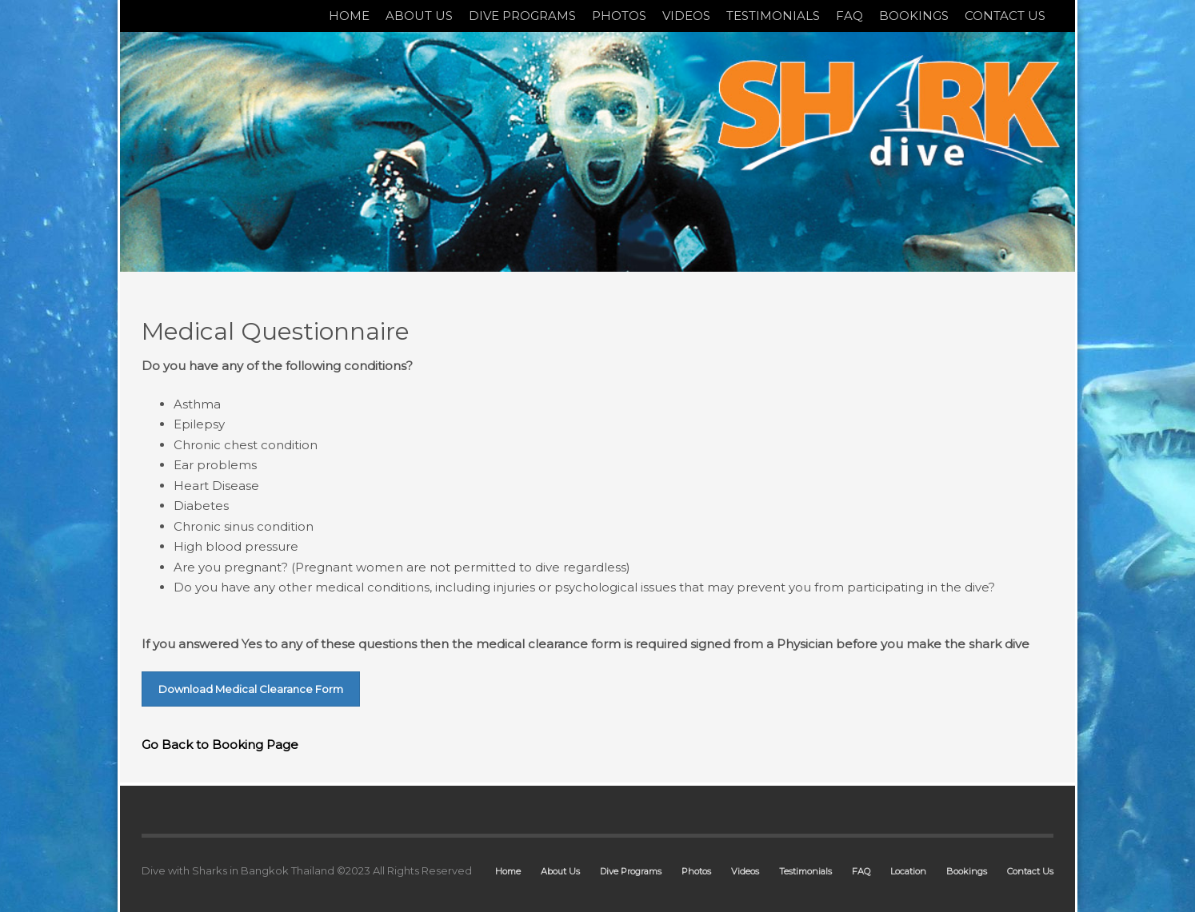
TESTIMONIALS (773, 15)
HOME (349, 15)
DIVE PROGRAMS (522, 15)
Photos (696, 871)
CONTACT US (1005, 15)
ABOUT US (419, 15)
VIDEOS (686, 15)
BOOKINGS (914, 15)
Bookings (966, 871)
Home (508, 871)
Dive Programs (630, 871)
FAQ (849, 15)
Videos (745, 871)
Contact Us (1030, 871)
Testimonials (805, 871)
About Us (560, 871)
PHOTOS (619, 15)
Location (908, 871)
